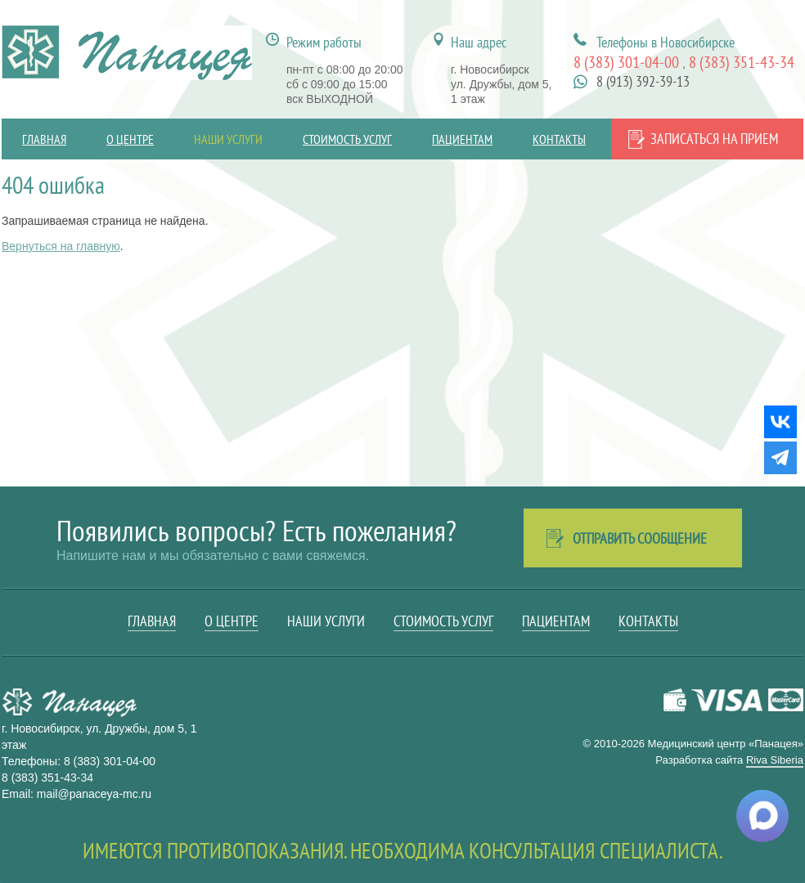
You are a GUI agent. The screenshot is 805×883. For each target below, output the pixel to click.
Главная (44, 139)
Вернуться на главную (61, 246)
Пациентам (462, 139)
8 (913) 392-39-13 (643, 81)
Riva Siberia (774, 760)
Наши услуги (228, 139)
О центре (130, 139)
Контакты (559, 139)
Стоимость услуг (347, 139)
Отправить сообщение (640, 538)
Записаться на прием (714, 138)
